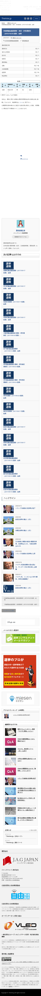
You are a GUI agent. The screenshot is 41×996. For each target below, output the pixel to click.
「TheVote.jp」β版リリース (13, 842)
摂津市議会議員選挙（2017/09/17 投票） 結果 (14, 444)
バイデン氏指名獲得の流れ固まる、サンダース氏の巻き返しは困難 (26, 567)
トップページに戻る (8, 610)
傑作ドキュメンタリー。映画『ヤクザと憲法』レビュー (26, 730)
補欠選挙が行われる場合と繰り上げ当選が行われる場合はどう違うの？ (27, 790)
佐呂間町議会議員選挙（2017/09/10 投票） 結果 (11, 459)
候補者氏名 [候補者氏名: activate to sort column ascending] (10, 85)
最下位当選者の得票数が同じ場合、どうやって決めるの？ (27, 819)
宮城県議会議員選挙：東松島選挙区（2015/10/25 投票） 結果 (20, 599)
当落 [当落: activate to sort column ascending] (2, 85)
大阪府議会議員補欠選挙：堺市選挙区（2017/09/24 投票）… (14, 334)
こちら (21, 102)
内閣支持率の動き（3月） (23, 530)
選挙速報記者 (25, 40)
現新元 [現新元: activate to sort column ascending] (23, 85)
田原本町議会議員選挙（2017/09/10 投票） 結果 (11, 490)
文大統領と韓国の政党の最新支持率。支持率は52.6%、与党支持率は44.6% (26, 544)
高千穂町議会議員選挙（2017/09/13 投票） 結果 (11, 350)
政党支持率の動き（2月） (23, 588)
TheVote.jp (12, 992)
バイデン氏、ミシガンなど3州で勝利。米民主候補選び (26, 578)
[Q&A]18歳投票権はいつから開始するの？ (26, 740)
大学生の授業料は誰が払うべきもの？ (27, 760)
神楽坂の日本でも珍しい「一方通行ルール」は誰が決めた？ (27, 809)
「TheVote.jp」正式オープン (14, 836)
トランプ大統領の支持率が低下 (25, 508)
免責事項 (10, 986)
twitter (28, 18)
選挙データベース (11, 23)
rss (25, 18)
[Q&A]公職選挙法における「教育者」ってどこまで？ (27, 770)
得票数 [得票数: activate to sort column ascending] (37, 85)
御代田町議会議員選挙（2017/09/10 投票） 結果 (11, 475)
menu (36, 18)
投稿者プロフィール (20, 237)
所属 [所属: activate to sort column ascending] (29, 85)
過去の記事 (34, 830)
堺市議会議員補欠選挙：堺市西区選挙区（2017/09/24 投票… (14, 381)
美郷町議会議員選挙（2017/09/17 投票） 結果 (14, 271)
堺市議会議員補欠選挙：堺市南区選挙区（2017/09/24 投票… (14, 365)
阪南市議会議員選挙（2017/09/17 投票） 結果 (14, 428)
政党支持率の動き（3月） (23, 519)
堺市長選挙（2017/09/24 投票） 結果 (13, 397)
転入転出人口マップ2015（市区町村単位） (26, 799)
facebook (31, 18)
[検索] (18, 622)
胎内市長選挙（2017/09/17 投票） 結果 (14, 412)
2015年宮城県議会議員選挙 (12, 40)
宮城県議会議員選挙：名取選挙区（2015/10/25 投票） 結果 (20, 604)
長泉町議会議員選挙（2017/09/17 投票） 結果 (14, 318)
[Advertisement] (18, 133)
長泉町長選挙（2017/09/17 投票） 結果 (14, 303)
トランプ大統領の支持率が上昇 (25, 554)
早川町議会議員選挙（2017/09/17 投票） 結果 (14, 287)
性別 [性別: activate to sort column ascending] (17, 85)
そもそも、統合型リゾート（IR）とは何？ (25, 750)
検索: (28, 81)
